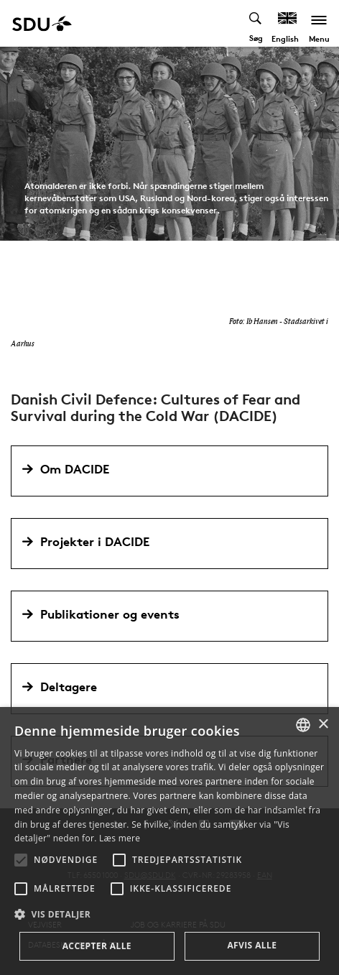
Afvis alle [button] (252, 945)
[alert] (169, 841)
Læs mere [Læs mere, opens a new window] (119, 838)
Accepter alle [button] (96, 946)
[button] (20, 860)
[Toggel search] (256, 23)
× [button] (322, 724)
